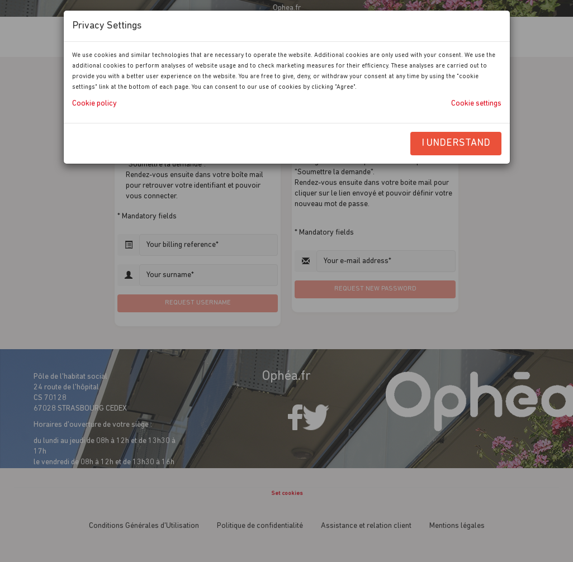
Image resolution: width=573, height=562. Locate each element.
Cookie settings (476, 103)
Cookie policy (94, 103)
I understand (456, 143)
